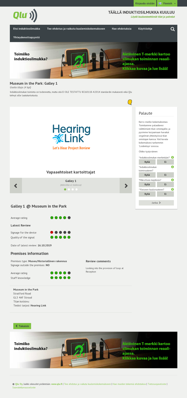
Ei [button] (165, 161)
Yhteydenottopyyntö (26, 37)
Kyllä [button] (147, 161)
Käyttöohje (145, 28)
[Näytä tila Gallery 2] (69, 189)
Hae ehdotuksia (121, 28)
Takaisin (22, 326)
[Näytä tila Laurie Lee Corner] (76, 189)
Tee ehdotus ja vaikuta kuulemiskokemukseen (76, 28)
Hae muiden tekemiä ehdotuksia (129, 384)
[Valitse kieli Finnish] (167, 3)
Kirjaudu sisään (145, 3)
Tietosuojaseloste (157, 384)
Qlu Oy (19, 384)
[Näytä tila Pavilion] (73, 189)
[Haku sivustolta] (172, 29)
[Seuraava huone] (16, 185)
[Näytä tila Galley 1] (65, 189)
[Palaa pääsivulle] (25, 15)
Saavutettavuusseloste (24, 387)
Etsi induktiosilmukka (26, 28)
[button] (172, 157)
